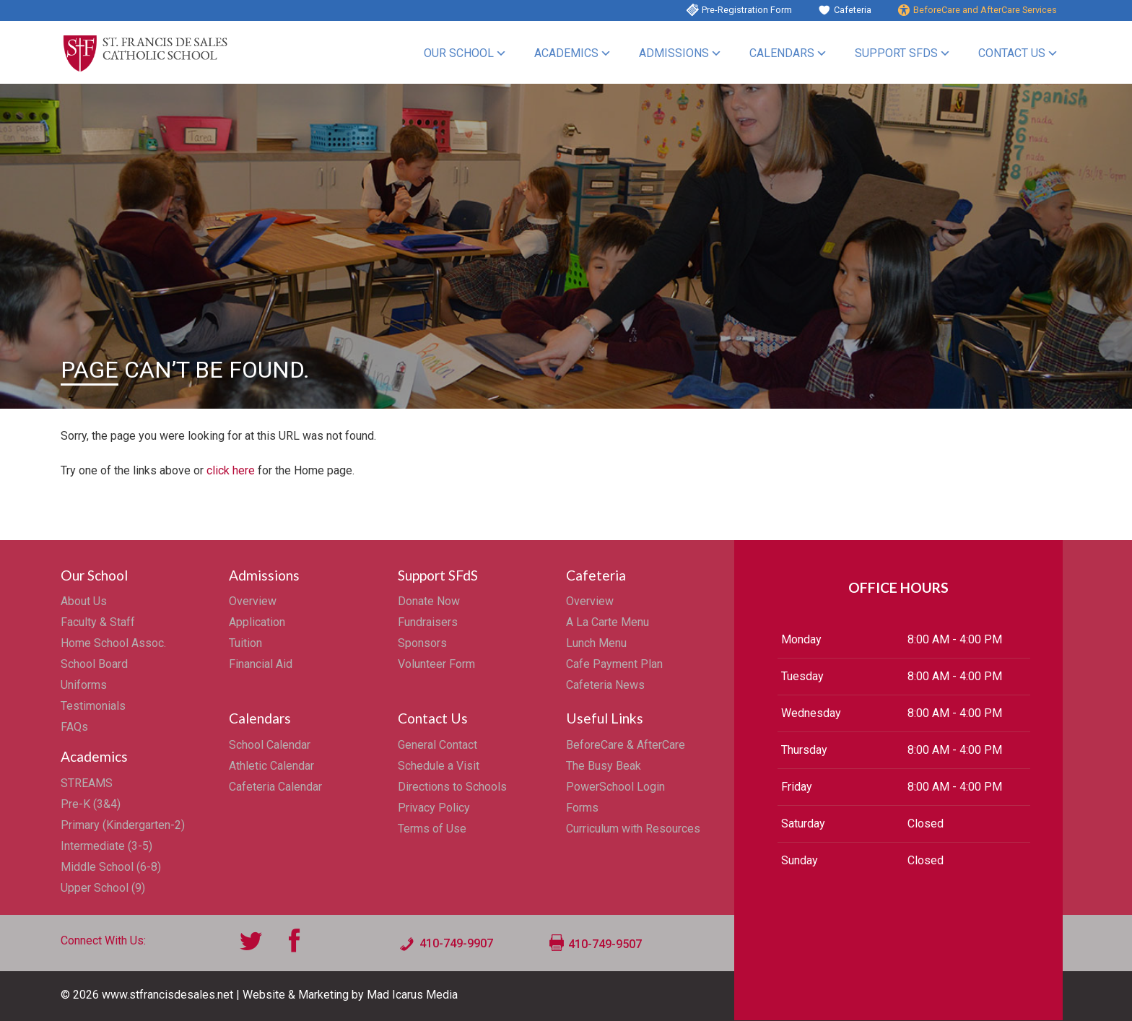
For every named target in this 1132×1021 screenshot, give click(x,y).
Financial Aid (260, 664)
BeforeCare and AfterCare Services (985, 9)
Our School (459, 53)
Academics (566, 53)
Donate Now (429, 601)
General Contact (437, 745)
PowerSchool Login (615, 787)
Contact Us (1011, 53)
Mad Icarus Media (412, 995)
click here (230, 470)
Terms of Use (432, 828)
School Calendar (269, 745)
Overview (253, 601)
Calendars (781, 53)
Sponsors (422, 643)
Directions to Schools (452, 787)
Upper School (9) (103, 888)
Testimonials (93, 706)
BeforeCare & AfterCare (625, 745)
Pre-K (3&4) (91, 804)
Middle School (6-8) (111, 867)
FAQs (74, 727)
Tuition (245, 643)
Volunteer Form (436, 664)
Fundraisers (428, 622)
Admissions (674, 53)
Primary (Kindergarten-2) (123, 825)
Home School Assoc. (113, 643)
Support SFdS (896, 53)
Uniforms (84, 685)
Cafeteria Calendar (275, 787)
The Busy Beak (603, 766)
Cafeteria (852, 9)
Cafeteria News (605, 685)
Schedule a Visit (438, 766)
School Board (94, 664)
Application (257, 622)
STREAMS (87, 783)
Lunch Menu (596, 643)
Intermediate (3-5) (106, 846)
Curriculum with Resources (633, 828)
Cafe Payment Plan (614, 664)
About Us (84, 601)
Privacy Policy (434, 807)
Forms (582, 807)
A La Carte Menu (607, 622)
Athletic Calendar (271, 766)
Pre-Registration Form (747, 9)
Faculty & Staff (98, 622)
